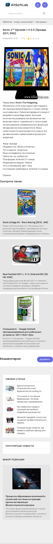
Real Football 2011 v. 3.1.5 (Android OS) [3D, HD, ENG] (25, 276)
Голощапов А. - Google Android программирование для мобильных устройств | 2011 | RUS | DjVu (22, 332)
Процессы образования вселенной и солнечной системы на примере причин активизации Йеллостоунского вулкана (26, 501)
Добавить (45, 359)
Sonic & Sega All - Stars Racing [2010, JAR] (25, 222)
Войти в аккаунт (38, 5)
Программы (41, 22)
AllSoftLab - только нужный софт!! (18, 22)
